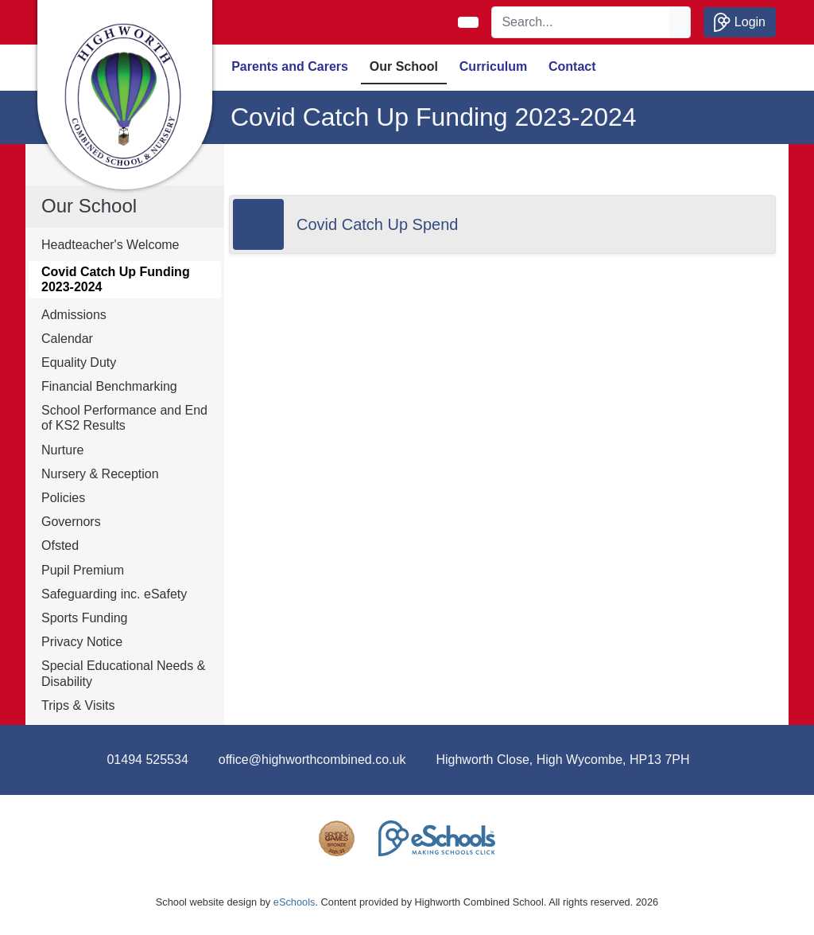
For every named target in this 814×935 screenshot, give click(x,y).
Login (740, 22)
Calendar (67, 338)
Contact (572, 66)
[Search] (581, 22)
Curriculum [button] (493, 66)
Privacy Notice (81, 642)
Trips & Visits (77, 705)
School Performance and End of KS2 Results (124, 417)
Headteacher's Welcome (110, 244)
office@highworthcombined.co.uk (312, 759)
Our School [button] (404, 66)
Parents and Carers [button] (289, 66)
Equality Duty (78, 362)
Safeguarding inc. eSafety (114, 594)
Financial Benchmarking (109, 386)
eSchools (294, 902)
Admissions (74, 314)
